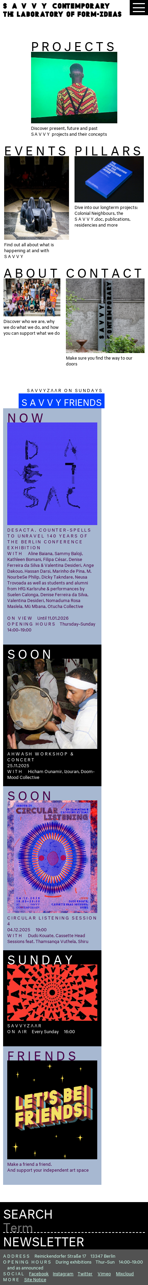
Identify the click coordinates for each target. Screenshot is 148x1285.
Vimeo (104, 1272)
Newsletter (43, 1239)
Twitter (85, 1272)
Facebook (39, 1272)
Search (28, 1212)
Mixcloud (125, 1272)
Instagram (63, 1272)
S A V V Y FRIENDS (61, 401)
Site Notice (35, 1278)
